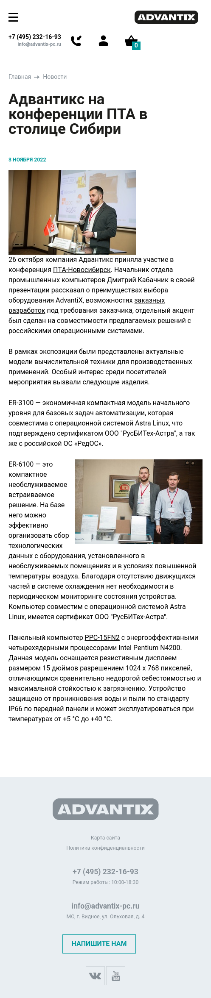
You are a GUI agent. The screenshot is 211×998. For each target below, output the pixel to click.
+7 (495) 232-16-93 (34, 37)
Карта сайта (105, 838)
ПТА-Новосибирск (82, 270)
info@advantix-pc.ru (39, 44)
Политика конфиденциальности (105, 848)
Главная (19, 76)
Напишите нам (99, 944)
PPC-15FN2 (102, 638)
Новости (55, 76)
